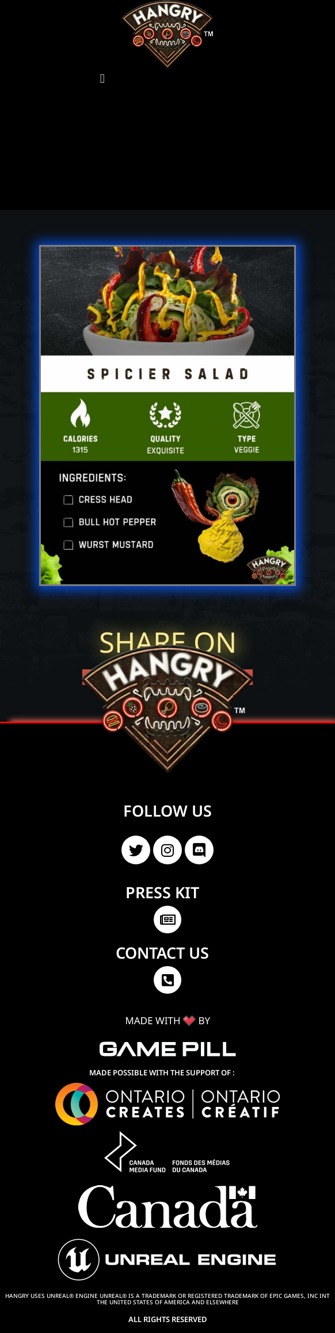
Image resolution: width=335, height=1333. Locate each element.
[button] (102, 78)
